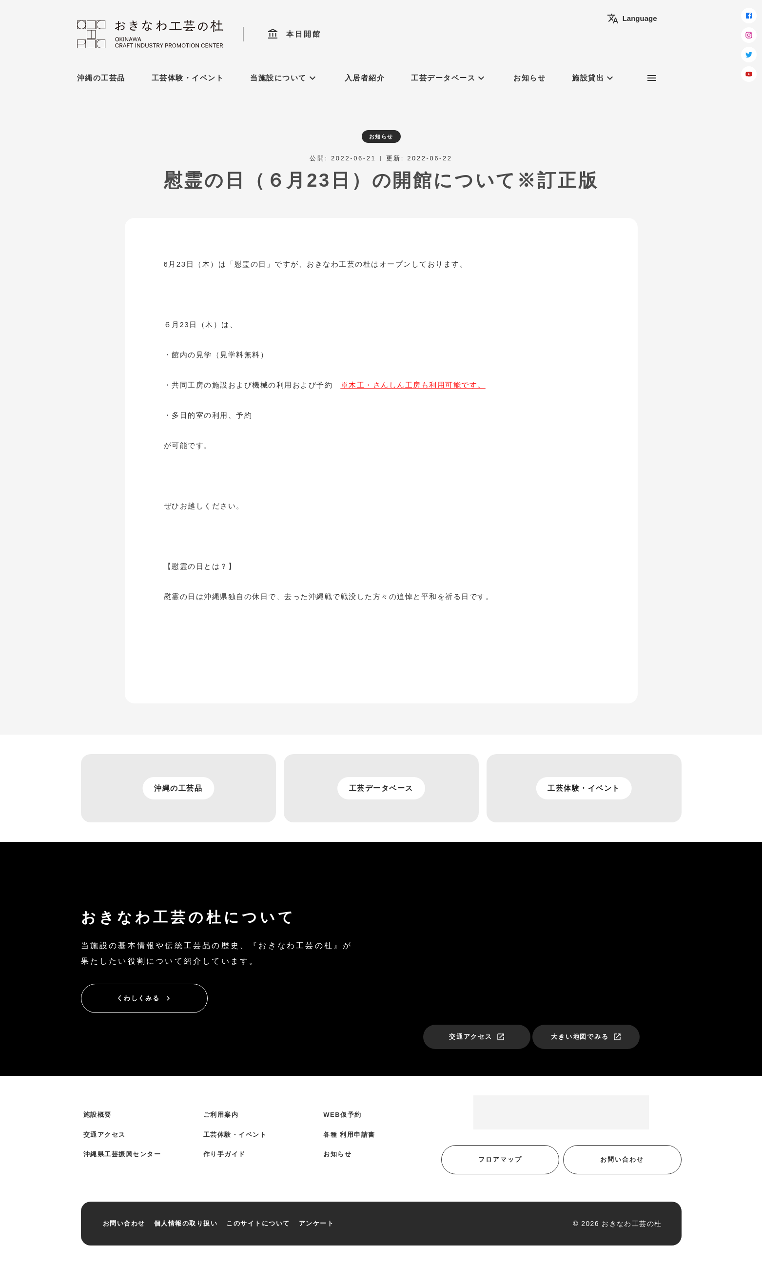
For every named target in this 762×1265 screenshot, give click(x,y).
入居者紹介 (365, 78)
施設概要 (97, 1114)
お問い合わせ (622, 1159)
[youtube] (749, 74)
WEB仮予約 (342, 1114)
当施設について (284, 78)
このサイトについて (258, 1223)
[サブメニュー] (652, 78)
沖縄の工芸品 (101, 78)
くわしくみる (145, 998)
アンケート (316, 1223)
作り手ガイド (224, 1154)
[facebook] (749, 15)
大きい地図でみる (586, 1036)
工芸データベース (449, 78)
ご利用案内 (221, 1114)
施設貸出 (594, 78)
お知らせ (529, 78)
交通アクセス (477, 1036)
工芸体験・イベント (188, 78)
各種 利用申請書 (349, 1134)
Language (632, 18)
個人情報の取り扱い (186, 1223)
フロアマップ (500, 1159)
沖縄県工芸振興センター (122, 1154)
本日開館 (294, 34)
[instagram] (749, 35)
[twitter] (749, 54)
